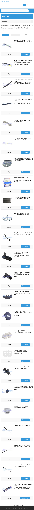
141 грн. (9, 400)
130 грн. (9, 344)
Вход (2, 1)
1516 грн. (9, 54)
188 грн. (9, 74)
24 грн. (9, 132)
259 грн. (9, 498)
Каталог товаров (17, 16)
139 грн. (9, 380)
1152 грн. (9, 227)
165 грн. (9, 305)
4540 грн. (9, 207)
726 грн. (9, 113)
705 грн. (9, 93)
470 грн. (9, 246)
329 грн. (9, 191)
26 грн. (9, 419)
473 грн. (9, 266)
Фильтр (5, 34)
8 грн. (9, 361)
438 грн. (9, 325)
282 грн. (9, 478)
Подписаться (25, 498)
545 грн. (9, 171)
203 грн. (9, 286)
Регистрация (6, 1)
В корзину (25, 54)
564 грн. (9, 152)
